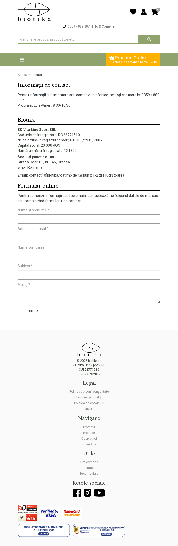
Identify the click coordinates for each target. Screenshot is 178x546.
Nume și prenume (33, 210)
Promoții (89, 427)
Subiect (25, 266)
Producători (89, 444)
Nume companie (31, 247)
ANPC (89, 409)
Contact (89, 468)
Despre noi (89, 438)
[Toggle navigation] (22, 60)
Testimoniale (89, 474)
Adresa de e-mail (33, 229)
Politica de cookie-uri (89, 403)
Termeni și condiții (89, 397)
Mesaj (24, 284)
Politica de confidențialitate (89, 392)
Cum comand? (89, 462)
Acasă (22, 75)
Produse (89, 433)
